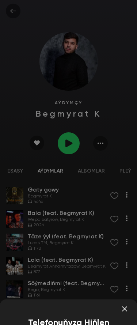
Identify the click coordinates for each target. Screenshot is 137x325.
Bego (33, 290)
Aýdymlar (50, 171)
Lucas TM (37, 243)
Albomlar (91, 171)
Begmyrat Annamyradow (53, 266)
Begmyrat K (40, 196)
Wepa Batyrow (43, 220)
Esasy (15, 171)
